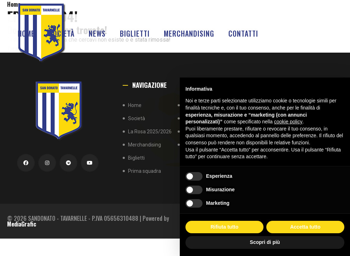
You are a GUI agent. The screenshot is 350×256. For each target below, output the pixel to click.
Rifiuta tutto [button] (225, 227)
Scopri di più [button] (265, 242)
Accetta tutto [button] (305, 227)
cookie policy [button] (288, 121)
